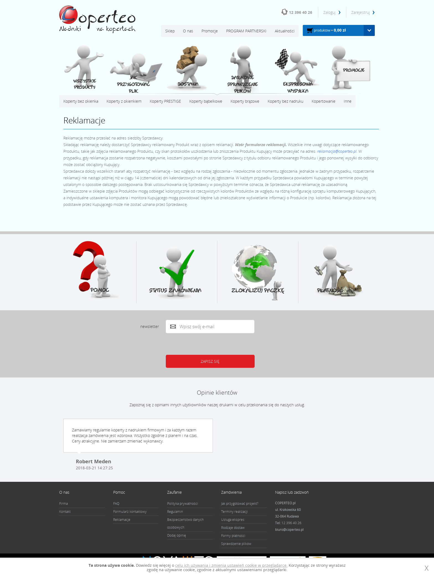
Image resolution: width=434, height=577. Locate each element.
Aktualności (284, 30)
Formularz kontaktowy (130, 511)
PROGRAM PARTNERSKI (246, 30)
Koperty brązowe (245, 101)
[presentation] (208, 344)
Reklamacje (121, 519)
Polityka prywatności (182, 503)
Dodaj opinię (176, 535)
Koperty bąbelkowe (205, 101)
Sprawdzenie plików (236, 543)
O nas (188, 30)
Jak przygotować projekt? (239, 503)
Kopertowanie (323, 101)
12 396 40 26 (300, 12)
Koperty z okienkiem (124, 101)
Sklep (170, 30)
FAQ (116, 503)
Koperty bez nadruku (285, 101)
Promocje (210, 30)
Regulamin (175, 511)
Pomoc (119, 492)
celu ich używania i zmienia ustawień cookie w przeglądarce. (231, 565)
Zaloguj (330, 12)
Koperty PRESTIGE (165, 101)
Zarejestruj (360, 12)
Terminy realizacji (234, 511)
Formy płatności (233, 535)
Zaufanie (174, 492)
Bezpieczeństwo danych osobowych (185, 523)
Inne (348, 101)
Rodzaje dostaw (233, 527)
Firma (63, 503)
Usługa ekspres (232, 519)
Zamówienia (231, 492)
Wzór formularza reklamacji (260, 144)
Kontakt (65, 511)
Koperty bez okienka (80, 101)
